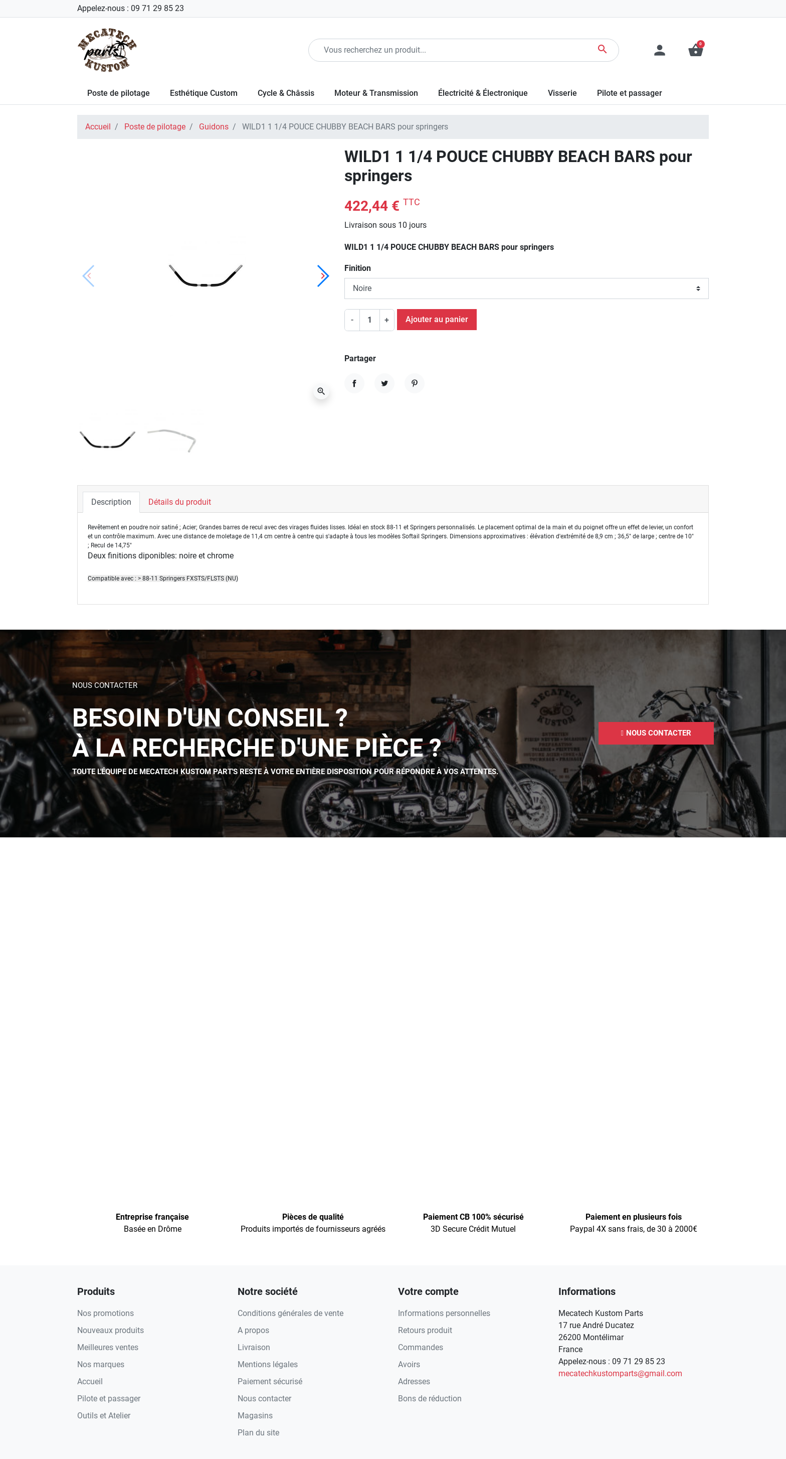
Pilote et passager (108, 1398)
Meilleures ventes (107, 1347)
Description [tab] (111, 502)
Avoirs (409, 1364)
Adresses (414, 1381)
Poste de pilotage (154, 126)
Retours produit (425, 1330)
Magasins (255, 1415)
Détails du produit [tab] (179, 502)
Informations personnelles (444, 1313)
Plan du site (258, 1432)
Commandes (420, 1347)
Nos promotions (105, 1313)
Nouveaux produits (110, 1330)
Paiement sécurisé (270, 1381)
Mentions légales (268, 1364)
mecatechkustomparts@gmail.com (620, 1373)
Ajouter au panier (437, 319)
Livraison (254, 1347)
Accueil (98, 126)
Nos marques (100, 1364)
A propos (253, 1330)
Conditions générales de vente (290, 1313)
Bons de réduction (430, 1398)
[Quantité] (369, 320)
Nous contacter (264, 1398)
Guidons (214, 126)
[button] (696, 50)
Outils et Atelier (103, 1415)
